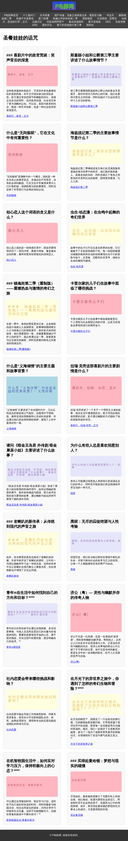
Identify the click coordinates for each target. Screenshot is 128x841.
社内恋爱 (11, 729)
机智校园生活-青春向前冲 (20, 820)
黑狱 (72, 569)
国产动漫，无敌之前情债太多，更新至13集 (78, 15)
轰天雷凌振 (94, 21)
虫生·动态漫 (76, 266)
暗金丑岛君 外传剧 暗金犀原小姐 (24, 504)
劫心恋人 (11, 260)
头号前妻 (45, 15)
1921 (108, 21)
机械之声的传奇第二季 (65, 18)
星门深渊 (43, 18)
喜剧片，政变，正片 (17, 116)
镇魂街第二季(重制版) (18, 349)
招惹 (72, 493)
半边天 (110, 15)
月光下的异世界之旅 (81, 744)
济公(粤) (75, 661)
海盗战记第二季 (79, 187)
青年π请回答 (13, 647)
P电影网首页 (11, 15)
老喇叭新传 (12, 576)
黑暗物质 (87, 18)
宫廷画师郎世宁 (55, 21)
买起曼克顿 (76, 815)
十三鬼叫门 (29, 15)
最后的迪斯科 (76, 21)
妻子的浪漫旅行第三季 (69, 25)
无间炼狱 (11, 195)
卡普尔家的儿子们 (80, 331)
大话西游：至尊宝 (107, 18)
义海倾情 (11, 428)
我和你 (90, 25)
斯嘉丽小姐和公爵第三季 (84, 106)
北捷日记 (37, 21)
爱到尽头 (47, 25)
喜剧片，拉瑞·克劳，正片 (84, 425)
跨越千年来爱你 (25, 18)
